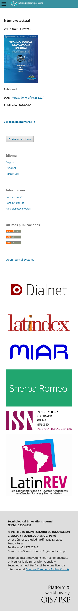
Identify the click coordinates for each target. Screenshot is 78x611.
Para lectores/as (15, 197)
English (10, 162)
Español (11, 168)
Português (12, 174)
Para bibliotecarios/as (18, 208)
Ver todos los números (18, 121)
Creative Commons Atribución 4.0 (47, 569)
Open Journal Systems (20, 259)
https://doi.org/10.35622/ (27, 97)
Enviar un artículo (19, 139)
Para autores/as (15, 203)
